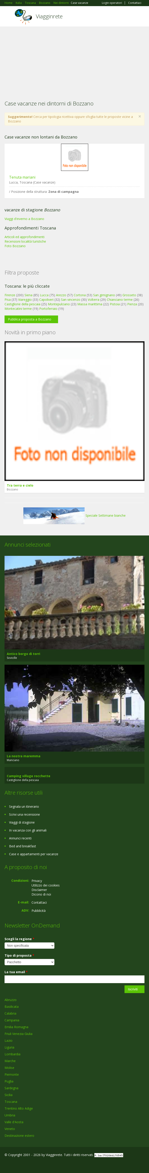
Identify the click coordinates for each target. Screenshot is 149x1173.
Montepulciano (59, 304)
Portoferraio (48, 308)
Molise (9, 1067)
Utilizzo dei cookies (46, 885)
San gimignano (104, 295)
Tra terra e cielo (20, 485)
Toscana (11, 1101)
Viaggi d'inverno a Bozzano (24, 219)
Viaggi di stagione (22, 822)
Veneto (10, 1129)
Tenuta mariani (22, 177)
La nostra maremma (23, 756)
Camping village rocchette (28, 776)
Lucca (44, 295)
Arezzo (61, 295)
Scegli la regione (19, 939)
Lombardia (12, 1054)
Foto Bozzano (15, 246)
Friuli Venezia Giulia (18, 1034)
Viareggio (25, 299)
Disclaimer (39, 890)
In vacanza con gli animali (27, 830)
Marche (10, 1061)
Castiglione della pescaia (22, 304)
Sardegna (11, 1088)
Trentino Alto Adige (19, 1108)
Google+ (15, 1164)
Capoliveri (46, 299)
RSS (37, 1164)
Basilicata (12, 1006)
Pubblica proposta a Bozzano (29, 319)
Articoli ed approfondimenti (24, 237)
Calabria (10, 1013)
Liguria (9, 1047)
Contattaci (134, 3)
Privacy (37, 881)
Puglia (9, 1081)
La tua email (16, 972)
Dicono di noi (41, 894)
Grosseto (129, 295)
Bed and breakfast (22, 846)
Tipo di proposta (19, 955)
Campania (12, 1020)
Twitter (26, 1164)
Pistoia (115, 304)
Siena (28, 295)
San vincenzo (70, 299)
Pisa (8, 299)
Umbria (10, 1115)
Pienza (132, 304)
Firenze (10, 295)
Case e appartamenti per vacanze (33, 854)
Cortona (80, 295)
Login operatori (112, 3)
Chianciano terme (120, 299)
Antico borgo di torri (23, 654)
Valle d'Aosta (14, 1122)
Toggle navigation (8, 17)
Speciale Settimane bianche (74, 515)
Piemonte (12, 1074)
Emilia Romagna (16, 1027)
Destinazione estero (19, 1135)
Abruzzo (11, 1000)
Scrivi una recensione (24, 814)
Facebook (6, 1164)
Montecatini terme (18, 308)
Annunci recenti (20, 838)
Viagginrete (49, 16)
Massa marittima (89, 304)
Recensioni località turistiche (25, 241)
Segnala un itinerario (24, 806)
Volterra (93, 299)
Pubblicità (39, 910)
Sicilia (8, 1095)
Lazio (8, 1040)
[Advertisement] (74, 60)
